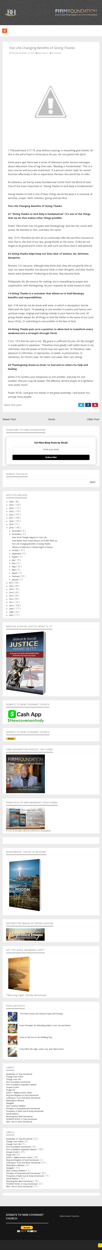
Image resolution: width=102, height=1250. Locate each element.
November (17, 534)
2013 (11, 595)
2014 (11, 592)
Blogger (82, 1216)
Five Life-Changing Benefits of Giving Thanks (31, 544)
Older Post (93, 419)
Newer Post (9, 419)
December (16, 531)
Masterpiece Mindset (15, 1100)
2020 (11, 521)
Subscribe (51, 457)
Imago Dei (10, 1090)
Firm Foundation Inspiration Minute (21, 1084)
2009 (11, 608)
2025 (11, 505)
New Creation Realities (16, 1106)
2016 (11, 586)
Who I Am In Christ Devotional (19, 1121)
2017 (11, 582)
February (16, 576)
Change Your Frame (14, 1076)
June (14, 563)
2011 (11, 602)
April (14, 570)
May (14, 566)
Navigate (10, 1103)
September (17, 553)
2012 (11, 599)
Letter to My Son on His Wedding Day (35, 1037)
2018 (11, 527)
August (15, 557)
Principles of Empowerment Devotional (23, 1108)
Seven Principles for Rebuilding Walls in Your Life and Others (45, 1025)
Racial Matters (12, 1114)
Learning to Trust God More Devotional (23, 1098)
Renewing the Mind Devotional (19, 1116)
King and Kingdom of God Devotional (22, 1095)
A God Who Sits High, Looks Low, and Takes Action (41, 1049)
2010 (11, 605)
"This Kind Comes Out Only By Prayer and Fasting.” (41, 1013)
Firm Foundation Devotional (18, 1082)
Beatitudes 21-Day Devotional (19, 1074)
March (15, 573)
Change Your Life (13, 1079)
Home (51, 419)
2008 (11, 612)
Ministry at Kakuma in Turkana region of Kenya (32, 547)
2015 (11, 589)
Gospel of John (12, 1087)
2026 (11, 501)
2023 (11, 511)
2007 (11, 615)
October (15, 550)
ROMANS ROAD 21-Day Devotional (21, 1119)
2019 (11, 524)
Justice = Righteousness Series (19, 1092)
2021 (11, 518)
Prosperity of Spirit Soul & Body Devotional (24, 1111)
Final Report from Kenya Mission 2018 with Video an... (35, 540)
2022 (11, 514)
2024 (11, 508)
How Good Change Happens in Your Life (29, 537)
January (15, 579)
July (13, 560)
